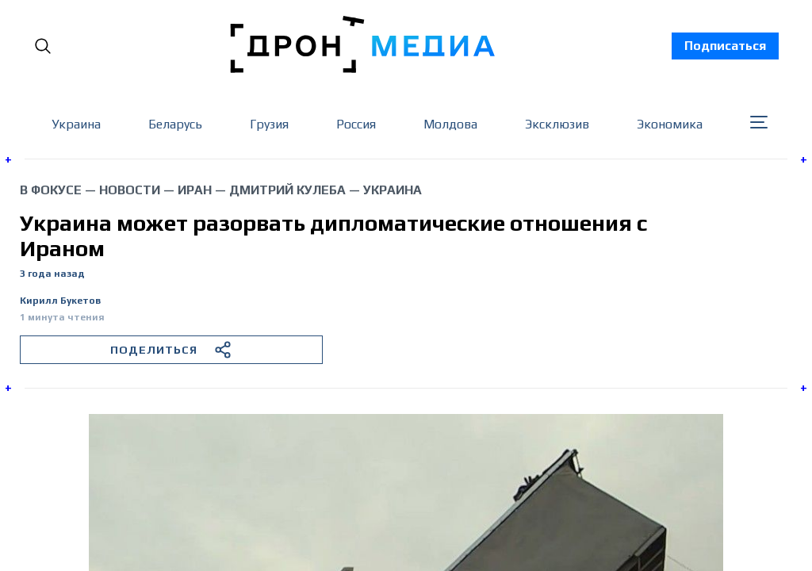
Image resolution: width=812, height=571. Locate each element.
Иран (195, 189)
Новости (129, 189)
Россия (356, 124)
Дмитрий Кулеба (287, 189)
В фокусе (51, 189)
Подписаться (725, 45)
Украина (76, 124)
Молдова (450, 124)
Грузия (269, 124)
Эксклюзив (557, 124)
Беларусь (175, 124)
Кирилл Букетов (60, 301)
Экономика (670, 124)
